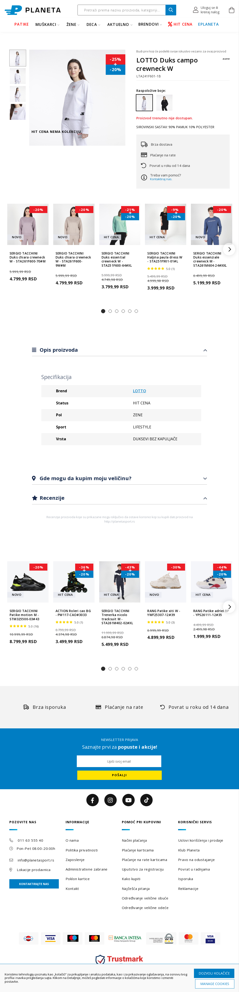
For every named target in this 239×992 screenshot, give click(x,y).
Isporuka (185, 878)
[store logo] (33, 10)
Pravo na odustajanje (196, 859)
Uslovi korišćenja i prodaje (200, 840)
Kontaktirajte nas (34, 884)
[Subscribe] (119, 775)
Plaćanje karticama (138, 850)
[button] (206, 10)
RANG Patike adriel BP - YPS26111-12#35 (211, 613)
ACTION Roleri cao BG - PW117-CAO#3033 (73, 613)
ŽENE (71, 24)
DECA (92, 24)
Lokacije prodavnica (34, 869)
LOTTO (139, 390)
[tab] (119, 350)
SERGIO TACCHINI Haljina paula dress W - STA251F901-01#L (164, 257)
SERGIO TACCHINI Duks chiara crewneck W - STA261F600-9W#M (73, 259)
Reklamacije (188, 888)
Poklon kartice (78, 878)
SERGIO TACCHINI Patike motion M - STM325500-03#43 (24, 615)
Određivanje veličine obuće (145, 898)
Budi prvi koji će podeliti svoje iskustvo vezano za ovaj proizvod (181, 51)
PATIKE (21, 24)
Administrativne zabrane (87, 869)
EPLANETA (208, 24)
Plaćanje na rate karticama (144, 859)
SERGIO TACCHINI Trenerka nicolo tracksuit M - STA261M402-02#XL (117, 617)
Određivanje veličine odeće (145, 907)
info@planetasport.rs (36, 860)
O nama (72, 840)
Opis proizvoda (58, 349)
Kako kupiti (131, 878)
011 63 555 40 (30, 840)
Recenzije (51, 497)
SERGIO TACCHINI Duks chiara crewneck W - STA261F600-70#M (28, 257)
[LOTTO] (226, 61)
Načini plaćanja (134, 840)
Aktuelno (118, 24)
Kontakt (72, 888)
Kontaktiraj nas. (161, 179)
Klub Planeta (189, 850)
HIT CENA (180, 24)
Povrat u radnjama (194, 869)
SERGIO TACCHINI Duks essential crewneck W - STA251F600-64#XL (117, 259)
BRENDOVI (148, 24)
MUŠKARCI (45, 24)
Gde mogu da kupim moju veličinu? (84, 478)
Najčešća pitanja (136, 888)
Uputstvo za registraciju (143, 869)
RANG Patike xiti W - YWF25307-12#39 (163, 613)
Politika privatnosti (82, 850)
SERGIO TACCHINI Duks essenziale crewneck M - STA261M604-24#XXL (210, 259)
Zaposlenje (75, 859)
